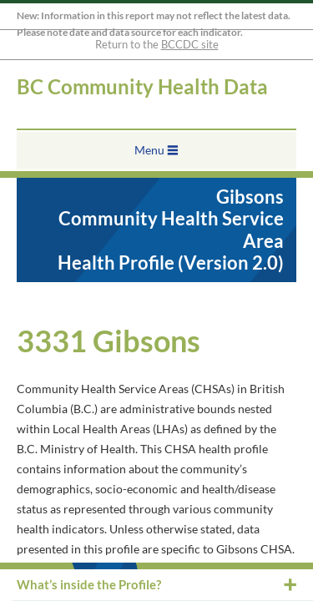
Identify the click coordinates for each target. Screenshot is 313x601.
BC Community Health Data (142, 86)
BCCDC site (190, 44)
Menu (149, 150)
